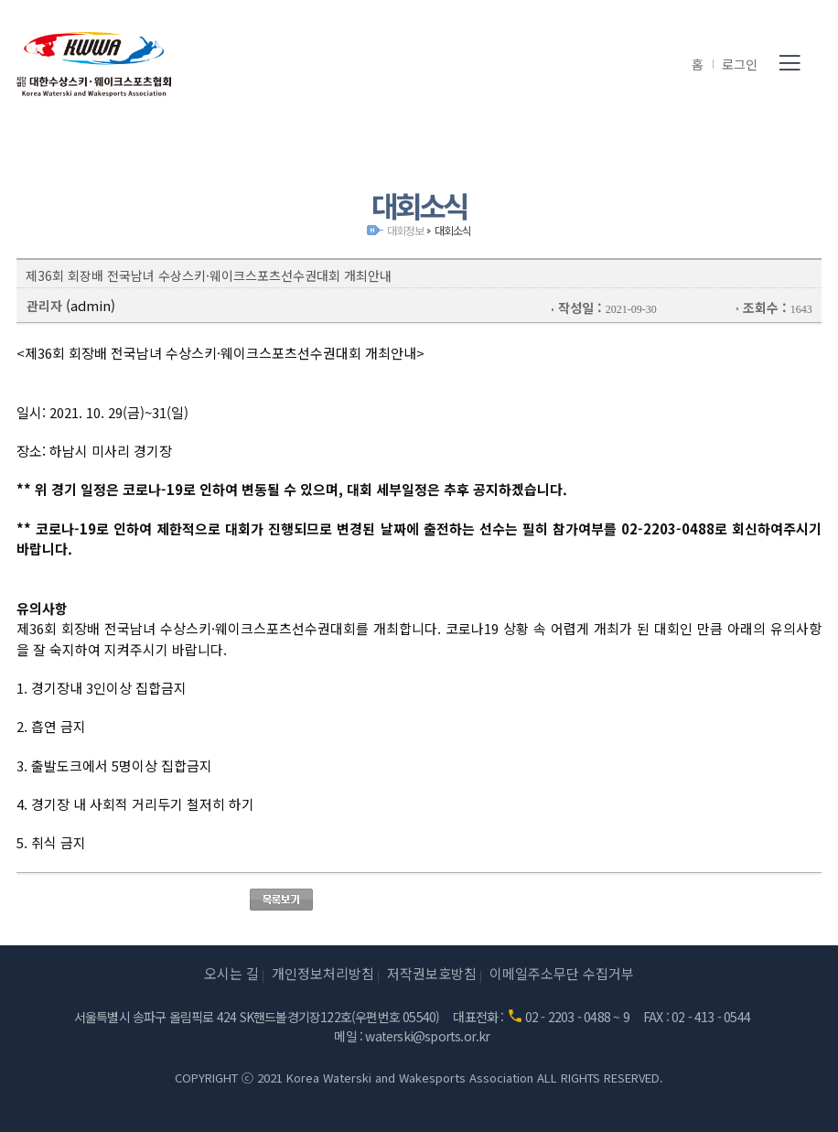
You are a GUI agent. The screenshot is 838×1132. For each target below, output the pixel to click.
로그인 (739, 64)
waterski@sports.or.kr (427, 1036)
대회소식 (452, 230)
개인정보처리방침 (323, 973)
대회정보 (405, 230)
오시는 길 (231, 973)
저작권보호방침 (432, 973)
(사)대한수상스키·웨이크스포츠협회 (94, 64)
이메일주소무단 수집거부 (561, 973)
